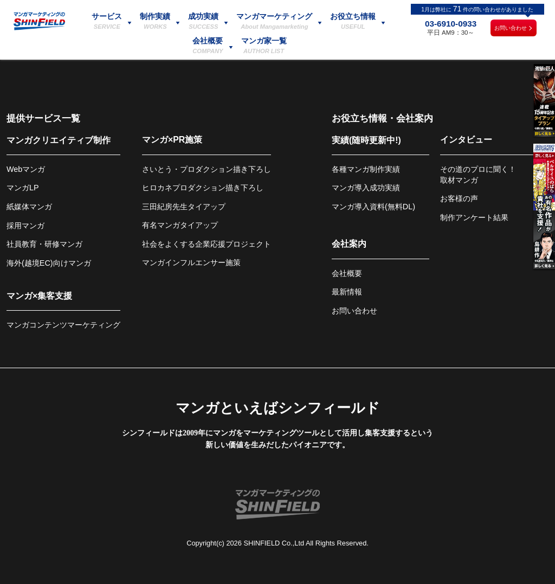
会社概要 (347, 273)
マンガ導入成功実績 (366, 187)
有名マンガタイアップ (180, 225)
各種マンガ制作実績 (366, 169)
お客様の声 (459, 198)
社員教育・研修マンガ (44, 244)
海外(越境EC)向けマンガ (49, 263)
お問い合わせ (510, 28)
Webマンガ (26, 169)
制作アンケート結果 (474, 217)
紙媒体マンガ (29, 206)
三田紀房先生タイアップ (183, 206)
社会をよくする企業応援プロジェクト (206, 244)
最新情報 (347, 291)
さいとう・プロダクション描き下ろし (206, 169)
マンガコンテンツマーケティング (63, 324)
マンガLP (23, 187)
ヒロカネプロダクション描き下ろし (202, 187)
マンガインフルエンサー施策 (191, 262)
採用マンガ (25, 225)
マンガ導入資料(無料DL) (373, 206)
